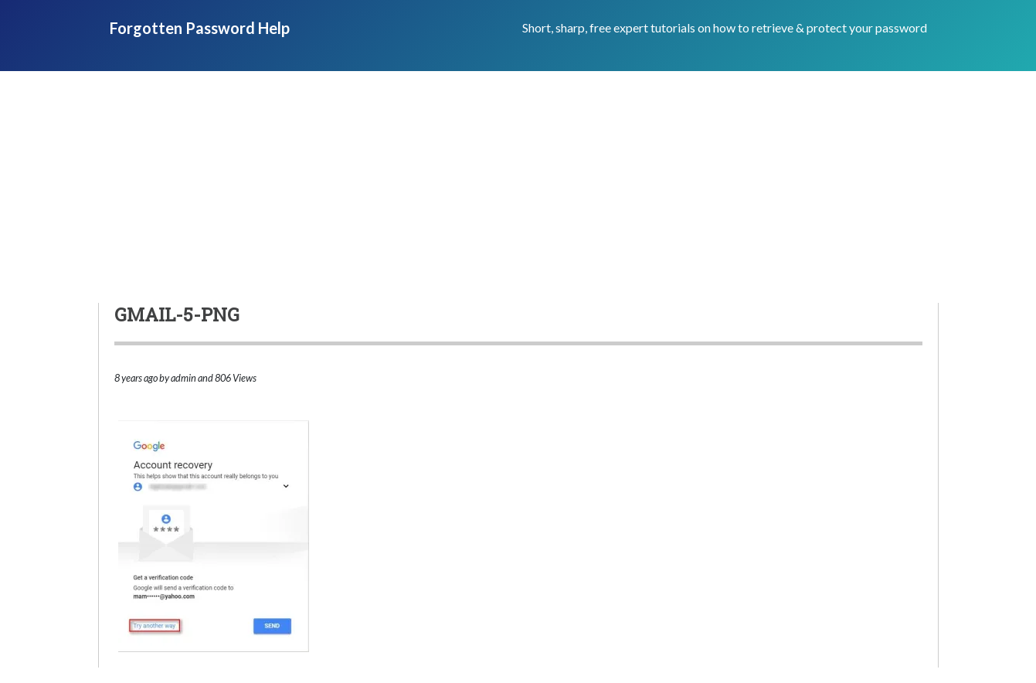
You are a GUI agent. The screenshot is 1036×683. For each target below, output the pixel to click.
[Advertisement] (518, 187)
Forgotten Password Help (200, 28)
